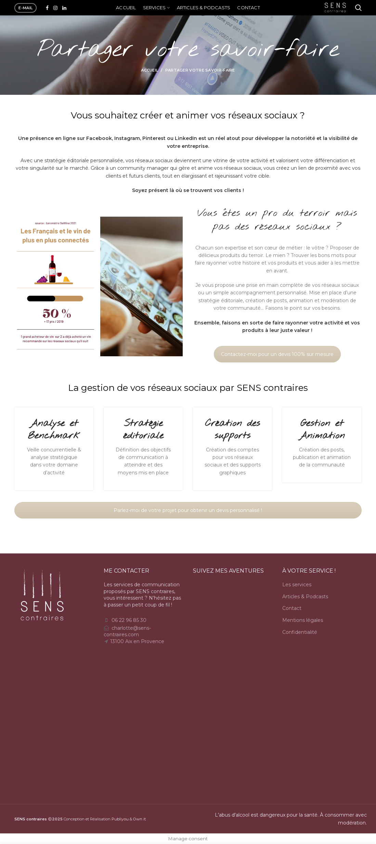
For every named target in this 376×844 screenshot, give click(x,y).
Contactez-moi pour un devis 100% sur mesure (277, 354)
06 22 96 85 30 (129, 620)
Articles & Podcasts (305, 596)
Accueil (149, 70)
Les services (296, 584)
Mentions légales (302, 620)
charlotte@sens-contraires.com (127, 631)
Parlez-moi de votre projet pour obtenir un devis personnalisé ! (188, 510)
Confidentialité (299, 632)
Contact (291, 608)
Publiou (120, 819)
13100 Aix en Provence (137, 641)
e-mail (25, 7)
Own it (139, 819)
